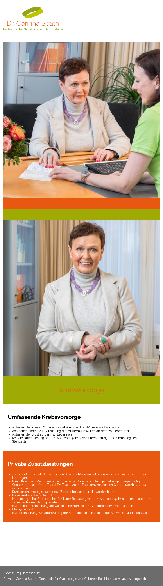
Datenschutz (31, 573)
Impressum (11, 573)
